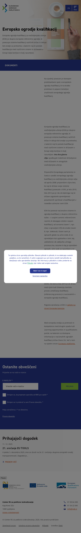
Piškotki (30, 263)
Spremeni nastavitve (40, 276)
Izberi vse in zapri (40, 271)
